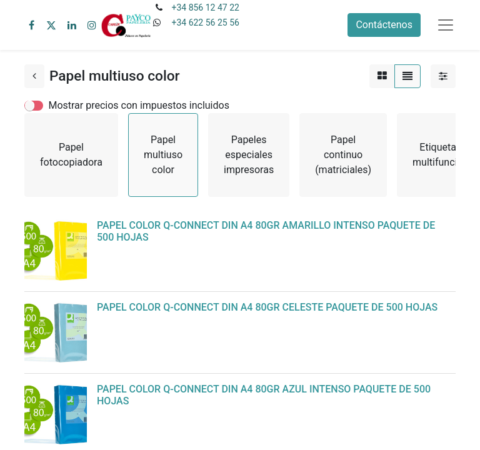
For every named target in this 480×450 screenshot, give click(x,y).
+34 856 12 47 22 (205, 7)
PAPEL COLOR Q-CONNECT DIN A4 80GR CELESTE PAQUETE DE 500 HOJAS (267, 307)
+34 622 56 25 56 (205, 23)
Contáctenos (384, 25)
